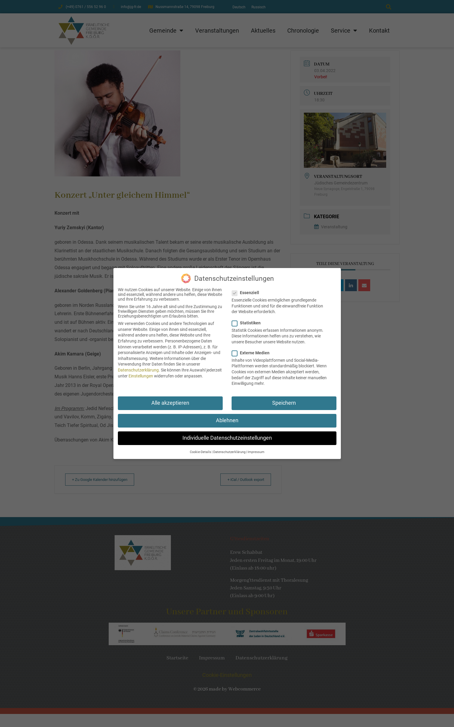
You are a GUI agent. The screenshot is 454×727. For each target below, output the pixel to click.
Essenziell (247, 289)
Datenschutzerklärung (138, 366)
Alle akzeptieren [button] (170, 400)
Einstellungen (141, 372)
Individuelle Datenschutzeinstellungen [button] (227, 435)
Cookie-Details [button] (200, 449)
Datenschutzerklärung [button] (229, 449)
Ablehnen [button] (227, 417)
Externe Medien (252, 349)
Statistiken (248, 319)
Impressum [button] (256, 449)
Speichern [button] (284, 400)
